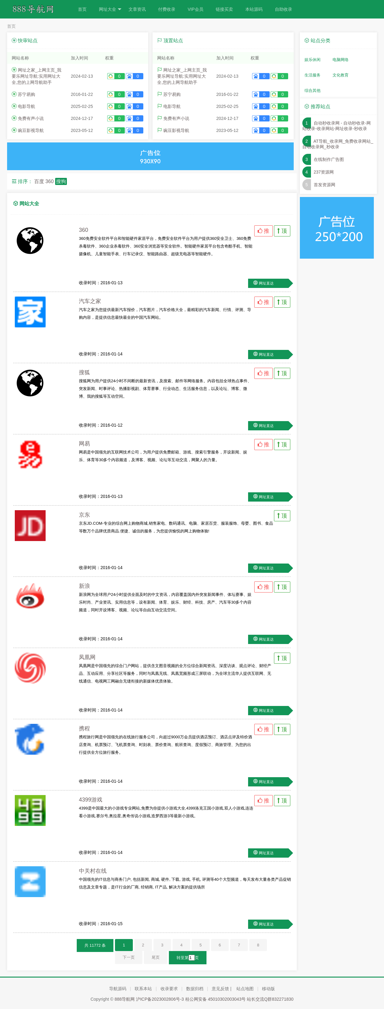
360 (49, 181)
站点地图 (245, 988)
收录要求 (169, 988)
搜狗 (61, 181)
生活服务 (312, 75)
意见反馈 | (221, 988)
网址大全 (110, 9)
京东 (84, 515)
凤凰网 (87, 657)
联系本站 (143, 988)
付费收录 (166, 9)
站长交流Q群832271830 (270, 999)
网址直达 (266, 283)
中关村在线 (93, 871)
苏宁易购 (26, 94)
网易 (84, 444)
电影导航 (26, 106)
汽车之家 (90, 301)
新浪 (84, 586)
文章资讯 (137, 9)
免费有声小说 (31, 118)
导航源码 (117, 988)
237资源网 (324, 172)
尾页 (156, 957)
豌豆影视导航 (31, 130)
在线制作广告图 (329, 159)
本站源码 (254, 9)
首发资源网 (324, 184)
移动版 (268, 988)
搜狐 (84, 372)
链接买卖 (224, 9)
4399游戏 (90, 800)
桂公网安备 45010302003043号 (215, 999)
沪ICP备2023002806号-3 (160, 999)
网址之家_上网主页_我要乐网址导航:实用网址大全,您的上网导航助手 (36, 76)
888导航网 (125, 999)
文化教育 (341, 75)
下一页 (129, 957)
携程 (84, 728)
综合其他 (312, 90)
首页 (82, 9)
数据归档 (194, 988)
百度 (39, 181)
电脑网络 (341, 59)
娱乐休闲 (312, 59)
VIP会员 (195, 9)
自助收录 (283, 9)
